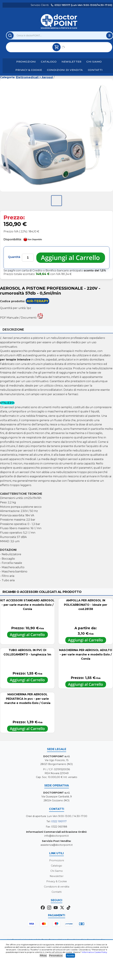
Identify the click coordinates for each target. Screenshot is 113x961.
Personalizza (55, 955)
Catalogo (48, 61)
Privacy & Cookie (28, 69)
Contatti (95, 69)
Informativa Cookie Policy (94, 952)
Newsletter (71, 61)
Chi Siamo (94, 61)
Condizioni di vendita (65, 69)
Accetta (70, 955)
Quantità (14, 257)
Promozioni (26, 61)
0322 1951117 (59, 821)
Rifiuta (43, 955)
